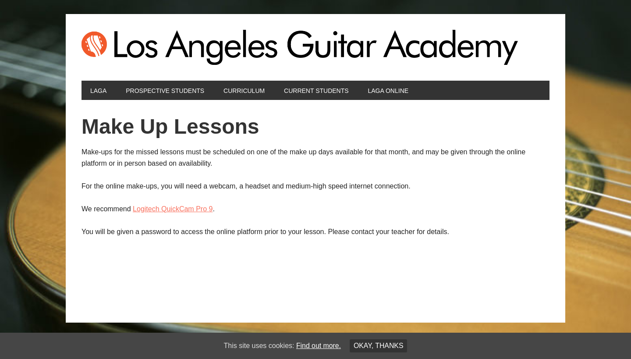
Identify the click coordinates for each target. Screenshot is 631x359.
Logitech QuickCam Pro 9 (173, 209)
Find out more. (318, 345)
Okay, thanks (379, 345)
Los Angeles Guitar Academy (315, 47)
